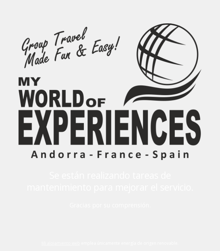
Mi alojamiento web (60, 243)
